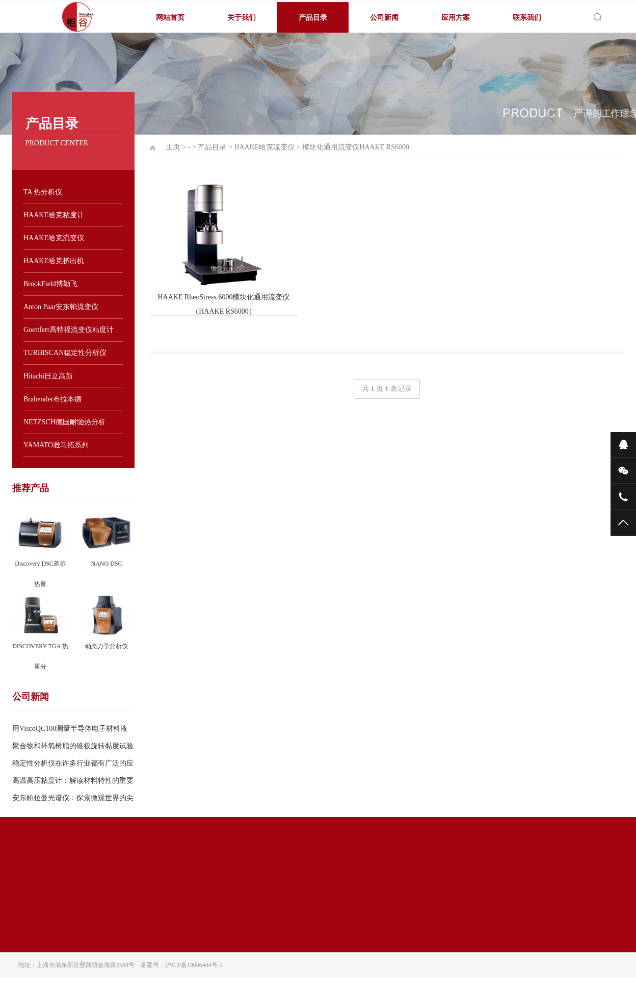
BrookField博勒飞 (50, 284)
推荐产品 (30, 488)
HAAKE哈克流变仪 (53, 238)
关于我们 (241, 17)
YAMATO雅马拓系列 (56, 445)
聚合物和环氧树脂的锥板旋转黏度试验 (73, 746)
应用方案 (455, 17)
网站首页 (170, 17)
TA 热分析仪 (42, 192)
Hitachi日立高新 (48, 376)
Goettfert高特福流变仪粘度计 (68, 330)
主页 (173, 147)
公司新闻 (384, 17)
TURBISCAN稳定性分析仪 (65, 353)
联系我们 (527, 17)
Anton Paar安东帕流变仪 (60, 307)
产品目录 (313, 17)
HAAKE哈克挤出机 (53, 261)
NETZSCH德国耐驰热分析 (64, 422)
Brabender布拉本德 (52, 399)
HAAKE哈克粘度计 (53, 215)
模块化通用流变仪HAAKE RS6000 (355, 147)
